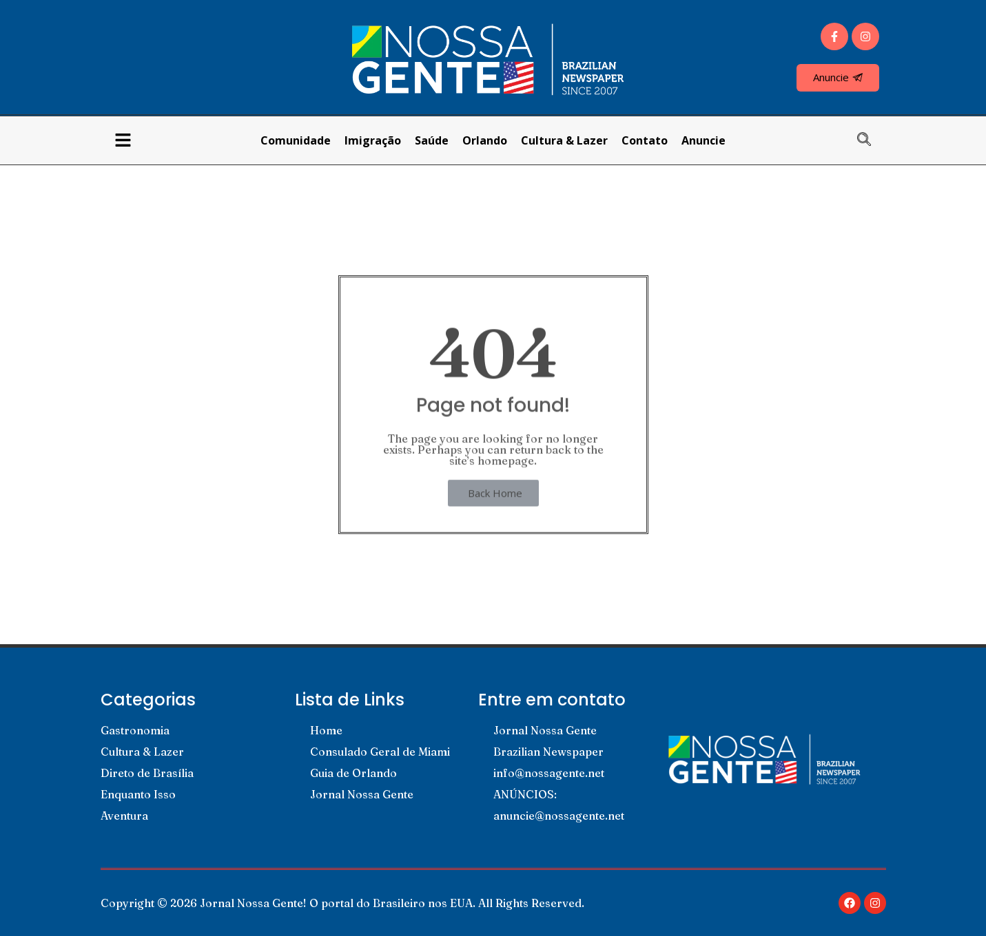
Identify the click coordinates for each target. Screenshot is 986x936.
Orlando (484, 140)
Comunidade (295, 140)
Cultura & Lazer (564, 140)
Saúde (432, 140)
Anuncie (703, 140)
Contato (645, 140)
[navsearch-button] (871, 140)
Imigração (373, 140)
